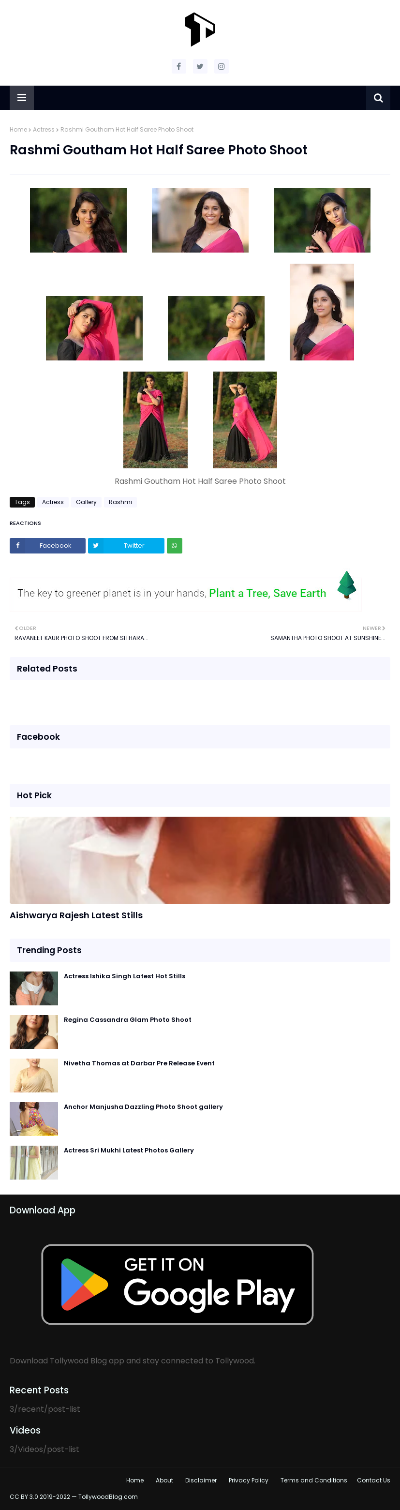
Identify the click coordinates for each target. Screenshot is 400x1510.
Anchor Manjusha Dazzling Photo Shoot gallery (143, 1106)
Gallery (86, 502)
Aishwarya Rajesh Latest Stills (76, 915)
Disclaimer (201, 1480)
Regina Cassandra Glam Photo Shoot (128, 1019)
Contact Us (373, 1480)
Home (18, 129)
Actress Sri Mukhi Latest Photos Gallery (129, 1150)
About (164, 1480)
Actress (44, 129)
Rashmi (120, 502)
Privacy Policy (248, 1480)
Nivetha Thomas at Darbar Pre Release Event (139, 1063)
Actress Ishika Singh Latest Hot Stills (124, 976)
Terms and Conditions (314, 1480)
